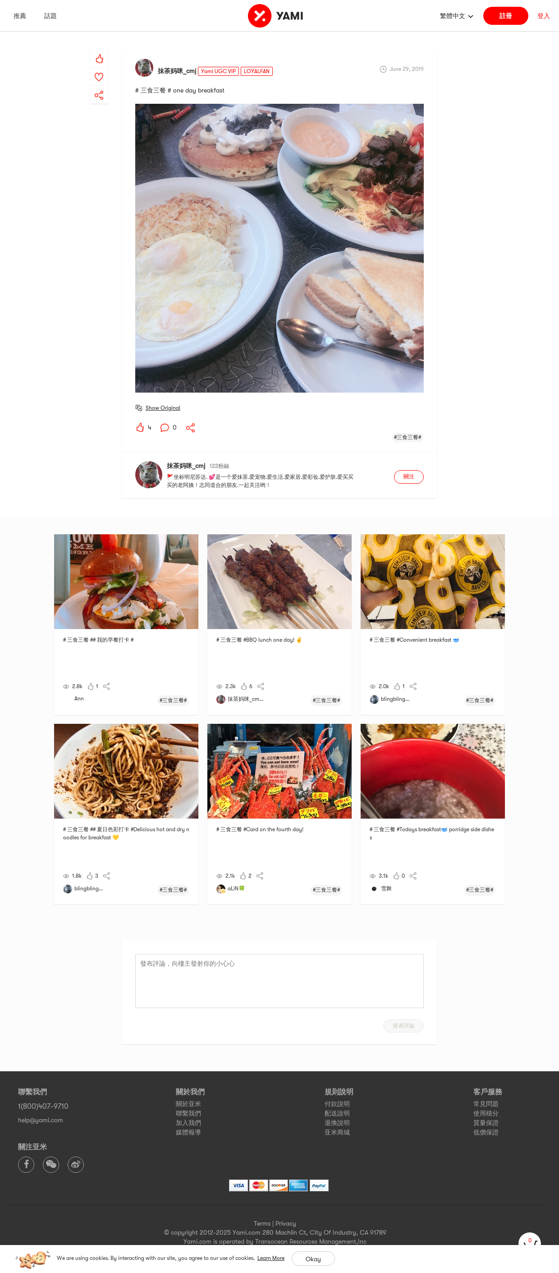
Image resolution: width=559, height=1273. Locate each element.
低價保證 (486, 1132)
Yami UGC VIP (218, 71)
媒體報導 (188, 1132)
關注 (408, 476)
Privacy (285, 1223)
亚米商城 (337, 1132)
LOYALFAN (257, 71)
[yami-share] (99, 86)
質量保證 (486, 1122)
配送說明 (337, 1113)
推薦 (20, 15)
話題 (50, 15)
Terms (262, 1223)
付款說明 (337, 1103)
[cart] (529, 1243)
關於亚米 (188, 1103)
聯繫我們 (188, 1113)
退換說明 (337, 1122)
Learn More (270, 1258)
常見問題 (486, 1103)
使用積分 (486, 1113)
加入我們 (188, 1122)
